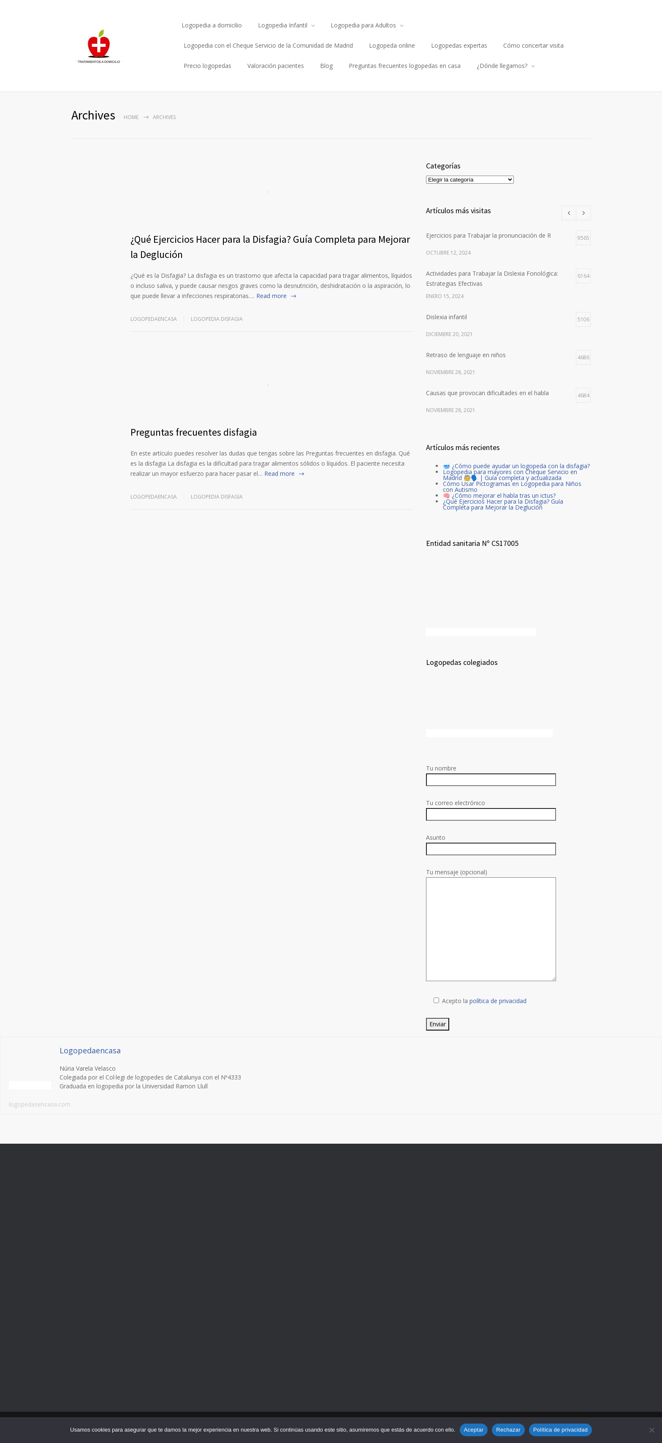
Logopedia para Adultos (363, 25)
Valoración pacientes (275, 66)
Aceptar (474, 1430)
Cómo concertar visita (533, 45)
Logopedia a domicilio (212, 25)
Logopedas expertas (459, 45)
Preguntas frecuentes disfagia (193, 432)
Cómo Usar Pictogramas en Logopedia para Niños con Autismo (512, 487)
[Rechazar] (651, 1430)
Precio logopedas (207, 66)
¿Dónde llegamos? (502, 66)
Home (131, 117)
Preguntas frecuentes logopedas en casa (405, 66)
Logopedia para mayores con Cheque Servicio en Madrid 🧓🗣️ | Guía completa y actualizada (510, 475)
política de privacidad (497, 1001)
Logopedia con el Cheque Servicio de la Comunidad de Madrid (268, 45)
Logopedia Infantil (282, 25)
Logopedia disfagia (217, 319)
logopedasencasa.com (40, 1104)
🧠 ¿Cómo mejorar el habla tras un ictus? (499, 495)
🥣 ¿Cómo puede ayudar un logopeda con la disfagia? (516, 466)
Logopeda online (392, 45)
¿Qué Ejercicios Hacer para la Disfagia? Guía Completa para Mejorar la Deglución (503, 504)
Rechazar (508, 1430)
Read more (271, 296)
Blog (326, 66)
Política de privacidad (560, 1430)
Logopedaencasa (153, 319)
